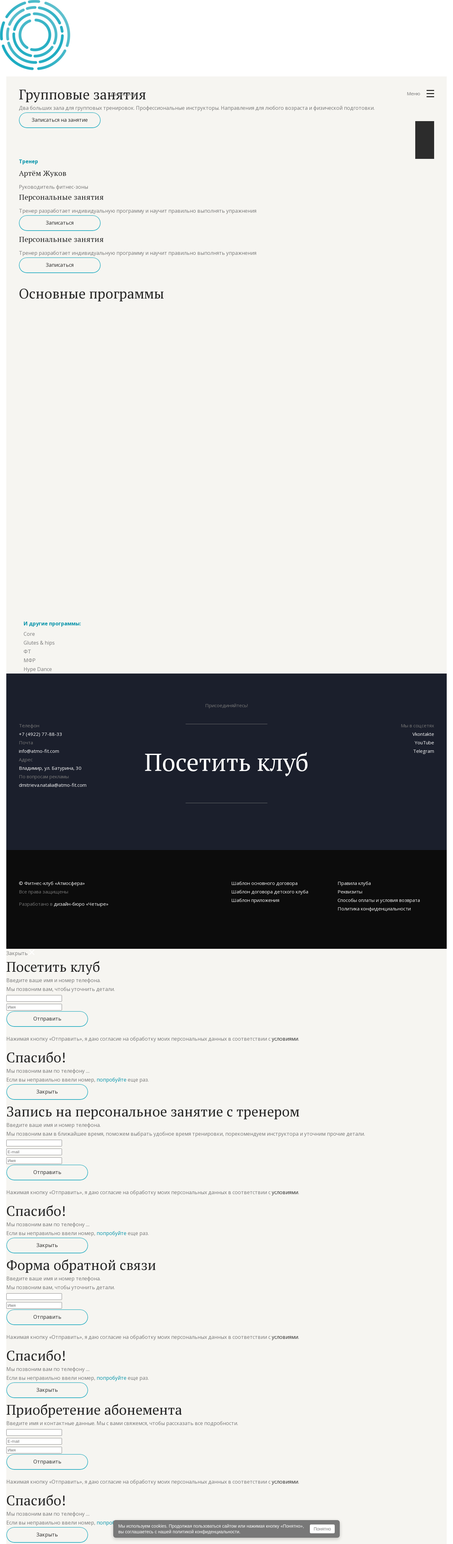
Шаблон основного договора (264, 875)
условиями (285, 1031)
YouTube (424, 735)
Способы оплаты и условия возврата (379, 892)
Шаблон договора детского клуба (269, 884)
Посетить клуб (226, 754)
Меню (420, 93)
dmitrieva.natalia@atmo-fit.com (53, 777)
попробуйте (111, 1072)
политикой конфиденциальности (206, 1531)
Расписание (124, 94)
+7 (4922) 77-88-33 (40, 726)
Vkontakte (423, 726)
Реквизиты (350, 884)
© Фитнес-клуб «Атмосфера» (52, 875)
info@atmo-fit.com (39, 743)
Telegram (423, 743)
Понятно (322, 1528)
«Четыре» (81, 896)
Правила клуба (354, 875)
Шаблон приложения (255, 892)
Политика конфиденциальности (374, 901)
